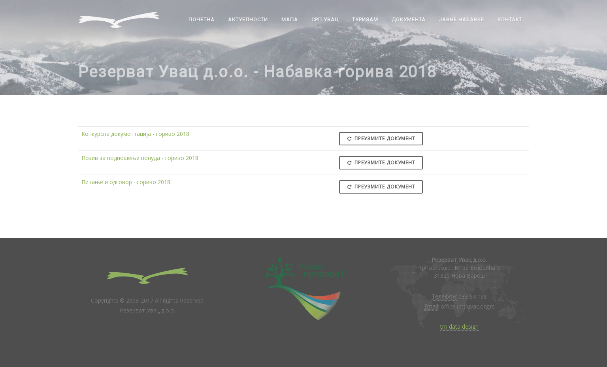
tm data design (459, 326)
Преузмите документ (381, 138)
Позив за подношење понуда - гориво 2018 (139, 158)
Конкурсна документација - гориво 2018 (135, 133)
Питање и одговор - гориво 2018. (126, 182)
